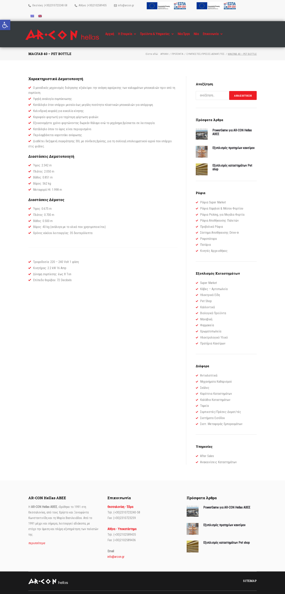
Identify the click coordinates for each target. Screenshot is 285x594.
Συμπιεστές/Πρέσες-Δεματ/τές (205, 46)
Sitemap (250, 573)
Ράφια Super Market (213, 194)
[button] (5, 25)
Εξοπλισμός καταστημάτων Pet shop (226, 535)
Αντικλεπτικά (208, 367)
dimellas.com (72, 588)
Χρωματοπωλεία (210, 323)
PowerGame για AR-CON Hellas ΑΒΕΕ (226, 499)
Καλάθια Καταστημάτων (215, 392)
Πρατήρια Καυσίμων (212, 335)
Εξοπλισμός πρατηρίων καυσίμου (233, 140)
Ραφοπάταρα (208, 231)
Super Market (208, 275)
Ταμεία (204, 398)
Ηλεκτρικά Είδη (210, 287)
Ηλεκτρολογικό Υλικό (214, 329)
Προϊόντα (177, 46)
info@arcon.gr (126, 5)
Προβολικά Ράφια (211, 219)
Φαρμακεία (207, 317)
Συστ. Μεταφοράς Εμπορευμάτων (221, 416)
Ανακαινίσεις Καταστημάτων (218, 454)
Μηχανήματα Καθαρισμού (216, 374)
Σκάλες (204, 380)
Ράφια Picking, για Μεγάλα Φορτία (222, 207)
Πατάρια (205, 237)
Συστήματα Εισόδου (212, 410)
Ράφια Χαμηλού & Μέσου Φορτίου (221, 200)
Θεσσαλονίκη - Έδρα (120, 499)
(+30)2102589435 (97, 5)
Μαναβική (206, 311)
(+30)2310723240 (54, 5)
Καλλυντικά (207, 299)
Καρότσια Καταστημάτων (216, 386)
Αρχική (164, 46)
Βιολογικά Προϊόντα (213, 305)
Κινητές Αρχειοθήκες (214, 243)
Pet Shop (206, 293)
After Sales (207, 448)
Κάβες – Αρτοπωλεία (214, 281)
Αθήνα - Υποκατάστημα (121, 521)
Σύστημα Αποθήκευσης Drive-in (219, 225)
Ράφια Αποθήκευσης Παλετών (219, 212)
